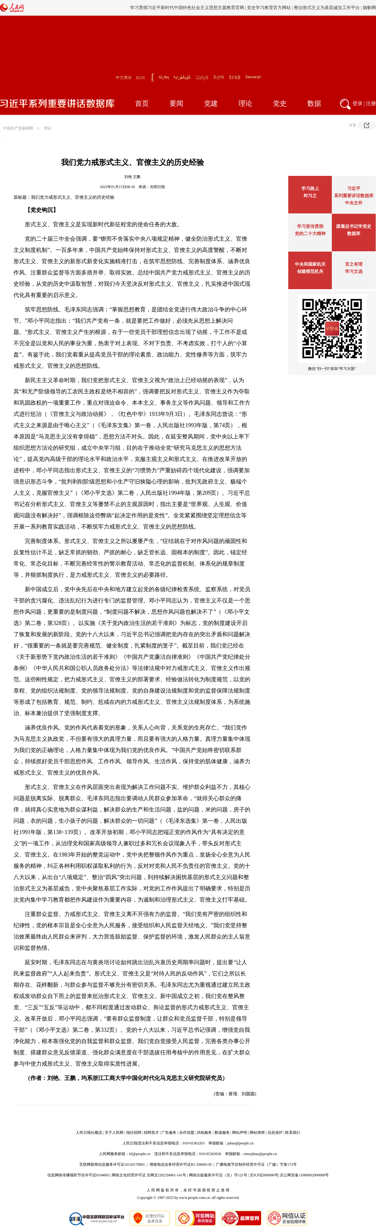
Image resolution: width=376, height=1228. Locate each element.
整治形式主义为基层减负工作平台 (327, 7)
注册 (371, 103)
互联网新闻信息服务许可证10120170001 (112, 1164)
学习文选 (354, 271)
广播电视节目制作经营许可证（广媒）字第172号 (256, 1164)
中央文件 (354, 203)
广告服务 (168, 1132)
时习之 (310, 195)
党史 (280, 103)
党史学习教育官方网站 (269, 7)
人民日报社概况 (89, 1132)
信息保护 (275, 1132)
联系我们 (292, 1132)
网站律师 (257, 1132)
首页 (142, 103)
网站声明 (239, 1132)
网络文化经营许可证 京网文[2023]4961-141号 (149, 1175)
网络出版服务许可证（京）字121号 (218, 1175)
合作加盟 (186, 1132)
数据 (314, 103)
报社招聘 (133, 1132)
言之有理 (354, 264)
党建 (211, 103)
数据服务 (222, 1132)
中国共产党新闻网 (18, 128)
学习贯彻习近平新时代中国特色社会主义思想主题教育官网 (187, 7)
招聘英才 (151, 1132)
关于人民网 (114, 1132)
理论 (245, 103)
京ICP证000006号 (264, 1175)
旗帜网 (369, 7)
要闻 (176, 103)
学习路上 (310, 188)
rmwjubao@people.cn (260, 1154)
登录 (357, 103)
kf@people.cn (139, 1154)
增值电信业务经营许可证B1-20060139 (180, 1164)
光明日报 (157, 187)
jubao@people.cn (240, 1143)
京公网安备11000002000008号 (304, 1175)
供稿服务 (204, 1132)
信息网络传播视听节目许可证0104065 (78, 1175)
